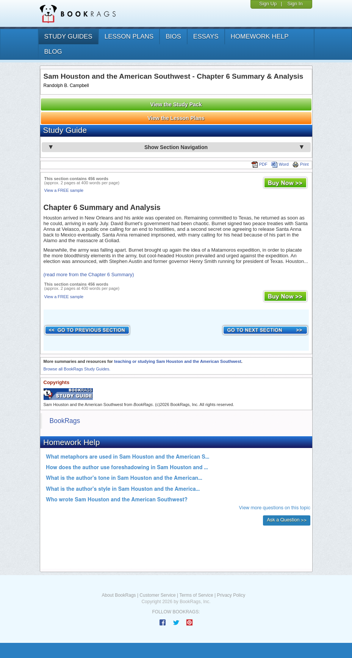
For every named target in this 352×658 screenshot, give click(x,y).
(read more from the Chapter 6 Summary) (89, 274)
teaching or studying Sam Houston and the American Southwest (177, 361)
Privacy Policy (231, 595)
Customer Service (157, 595)
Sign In (294, 3)
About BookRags (119, 595)
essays (206, 36)
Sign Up (268, 3)
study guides (68, 36)
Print (301, 164)
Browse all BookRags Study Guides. (77, 369)
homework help (260, 36)
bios (173, 36)
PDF (260, 164)
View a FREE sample (64, 190)
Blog (53, 51)
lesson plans (129, 36)
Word (280, 164)
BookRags (65, 421)
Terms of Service (196, 595)
